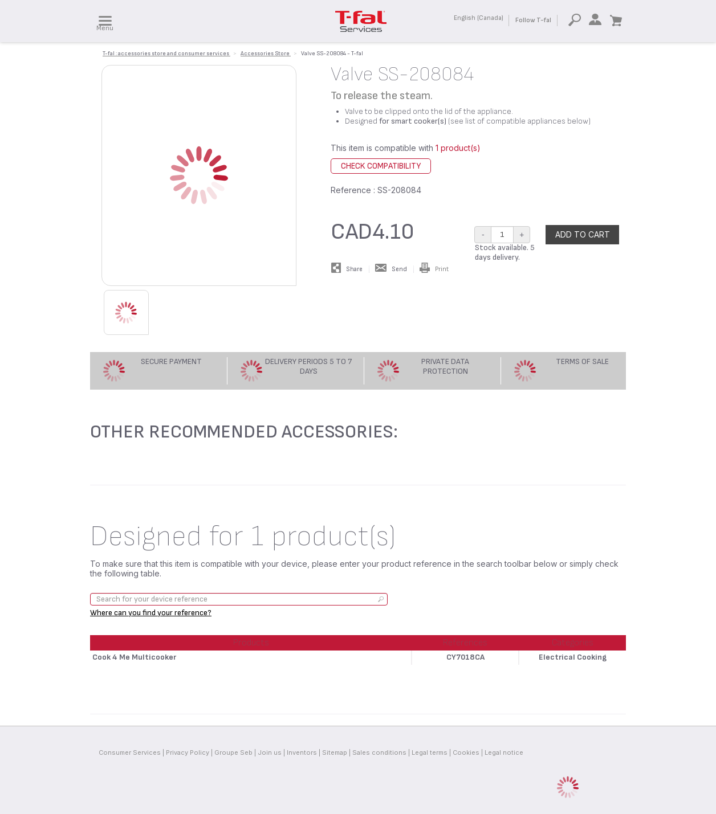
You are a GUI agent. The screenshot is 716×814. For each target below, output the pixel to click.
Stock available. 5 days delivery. (505, 252)
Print (434, 269)
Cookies (466, 752)
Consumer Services (130, 752)
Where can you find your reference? (150, 612)
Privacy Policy (187, 752)
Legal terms (430, 752)
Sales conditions (379, 752)
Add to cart (582, 234)
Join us (270, 752)
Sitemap (334, 752)
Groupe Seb (233, 752)
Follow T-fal (533, 20)
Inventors (302, 752)
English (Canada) (478, 18)
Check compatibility (381, 166)
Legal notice (504, 752)
